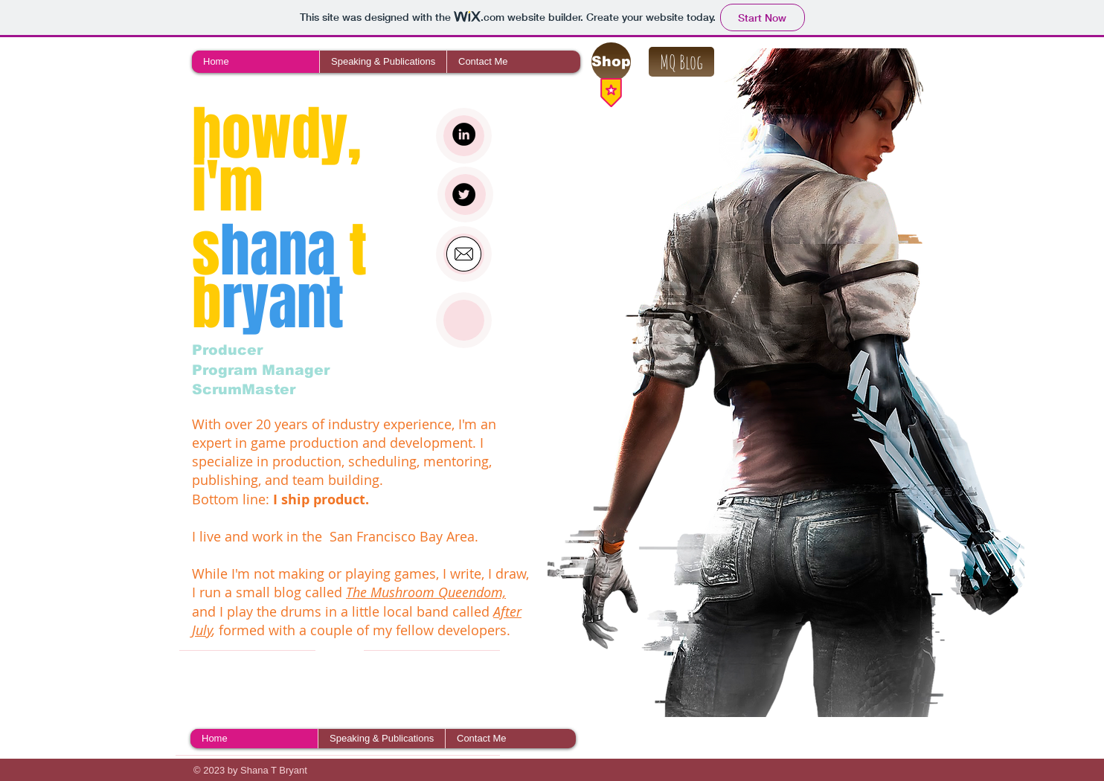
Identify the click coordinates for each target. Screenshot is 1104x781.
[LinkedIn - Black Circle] (463, 134)
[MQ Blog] (681, 62)
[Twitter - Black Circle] (463, 194)
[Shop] (611, 61)
